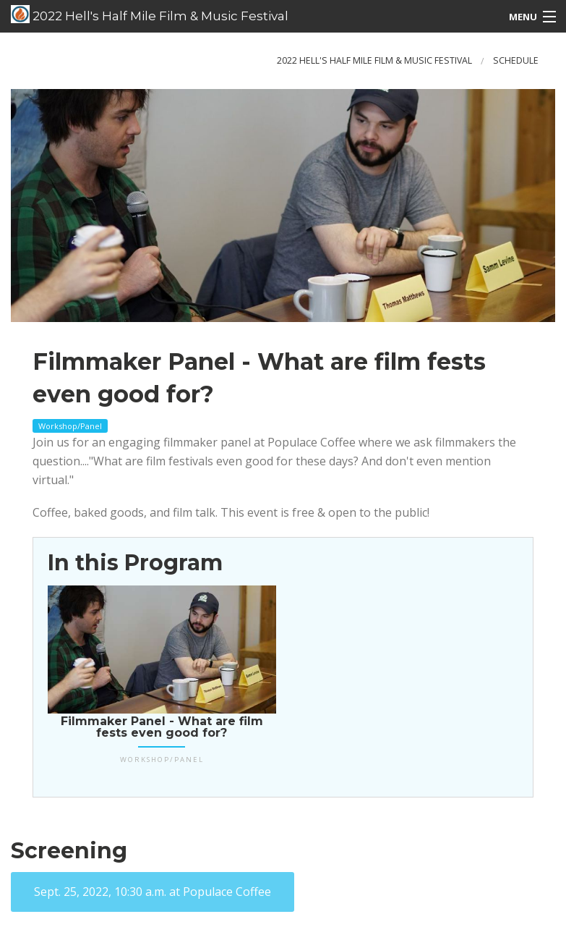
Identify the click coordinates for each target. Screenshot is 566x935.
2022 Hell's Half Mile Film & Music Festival (149, 14)
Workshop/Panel (70, 425)
